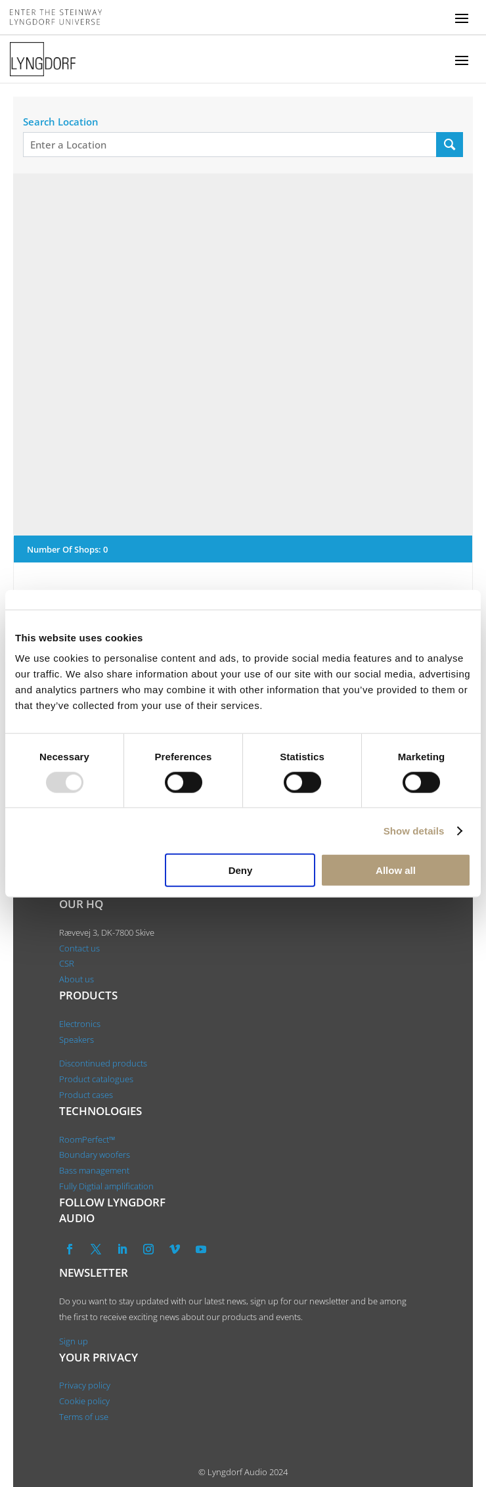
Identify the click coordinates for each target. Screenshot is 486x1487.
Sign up (73, 1341)
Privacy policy (84, 1385)
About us (77, 979)
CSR (66, 963)
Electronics (79, 1024)
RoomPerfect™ (87, 1139)
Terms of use (83, 1417)
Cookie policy (84, 1401)
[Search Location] (449, 144)
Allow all (396, 870)
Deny (241, 870)
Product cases (86, 1095)
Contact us (79, 948)
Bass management (94, 1170)
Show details (414, 830)
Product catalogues (96, 1079)
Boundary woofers (94, 1154)
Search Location (61, 121)
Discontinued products (103, 1063)
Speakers (76, 1039)
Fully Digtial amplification (106, 1186)
